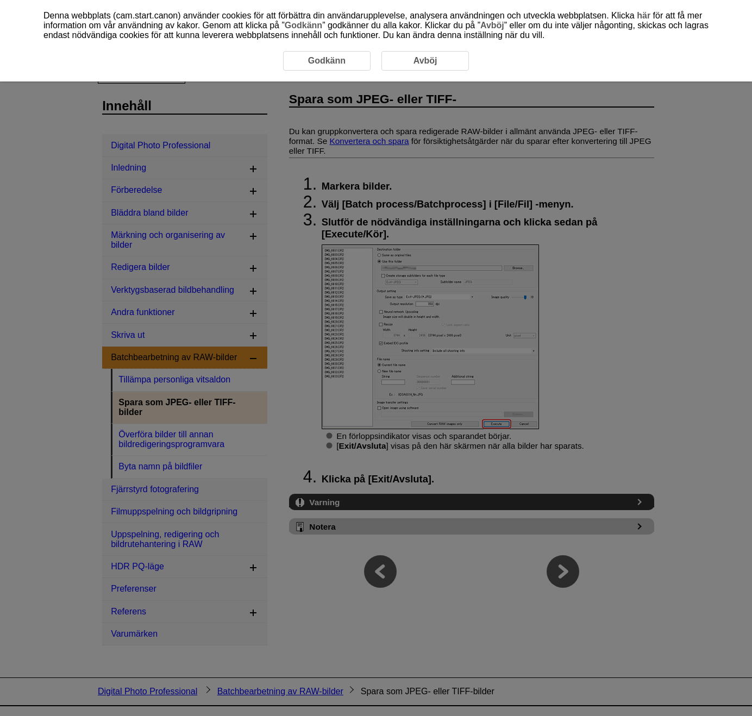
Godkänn (303, 25)
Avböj (492, 25)
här (643, 15)
